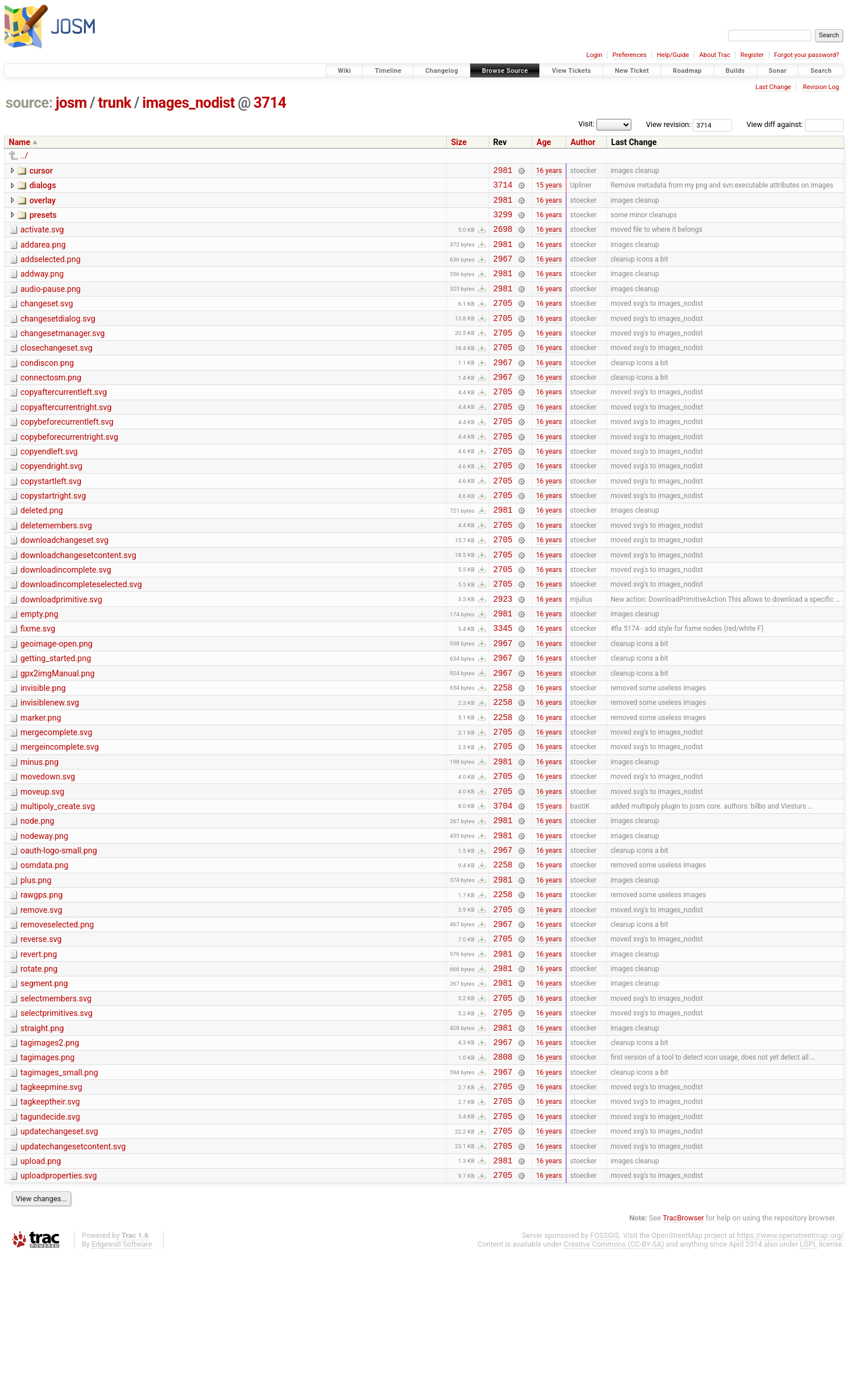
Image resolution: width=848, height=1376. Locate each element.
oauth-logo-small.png (58, 931)
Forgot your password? (806, 55)
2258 (503, 750)
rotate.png (39, 1063)
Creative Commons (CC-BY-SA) (614, 1364)
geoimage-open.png (56, 699)
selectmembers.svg (55, 1096)
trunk (114, 102)
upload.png (40, 1278)
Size (459, 142)
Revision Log (821, 87)
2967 (503, 270)
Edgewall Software (121, 1364)
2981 (503, 171)
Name (19, 142)
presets (42, 220)
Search (821, 71)
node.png (37, 897)
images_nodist (188, 102)
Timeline (387, 71)
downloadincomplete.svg (65, 617)
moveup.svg (42, 865)
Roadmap (687, 71)
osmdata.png (44, 947)
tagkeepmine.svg (51, 1195)
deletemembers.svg (56, 567)
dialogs (42, 187)
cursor (40, 170)
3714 (269, 102)
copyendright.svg (51, 501)
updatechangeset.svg (59, 1245)
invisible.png (43, 749)
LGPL (808, 1364)
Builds (735, 71)
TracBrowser (683, 1338)
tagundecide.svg (50, 1228)
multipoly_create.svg (57, 881)
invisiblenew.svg (49, 765)
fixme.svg (37, 682)
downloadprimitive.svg (61, 650)
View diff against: (795, 124)
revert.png (38, 1047)
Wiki (344, 71)
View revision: (668, 124)
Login (594, 55)
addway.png (41, 286)
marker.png (40, 782)
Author (582, 142)
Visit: (586, 123)
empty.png (39, 666)
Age (543, 142)
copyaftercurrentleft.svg (63, 418)
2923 (503, 651)
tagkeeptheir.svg (50, 1211)
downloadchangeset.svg (64, 583)
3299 (503, 221)
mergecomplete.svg (56, 798)
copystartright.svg (53, 534)
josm (71, 102)
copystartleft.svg (51, 518)
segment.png (44, 1079)
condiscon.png (47, 385)
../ (24, 155)
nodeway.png (44, 914)
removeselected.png (57, 1013)
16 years (549, 171)
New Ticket (632, 71)
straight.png (42, 1129)
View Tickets (571, 71)
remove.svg (41, 997)
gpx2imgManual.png (57, 733)
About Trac (714, 55)
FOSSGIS (604, 1356)
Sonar (778, 71)
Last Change (773, 87)
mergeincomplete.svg (59, 815)
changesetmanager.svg (62, 352)
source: (29, 102)
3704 (503, 882)
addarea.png (43, 253)
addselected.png (50, 269)
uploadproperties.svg (58, 1294)
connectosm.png (51, 402)
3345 (503, 683)
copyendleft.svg (48, 484)
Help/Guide (673, 55)
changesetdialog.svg (58, 336)
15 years (549, 188)
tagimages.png (47, 1162)
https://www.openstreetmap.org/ (790, 1356)
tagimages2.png (49, 1146)
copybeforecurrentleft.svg (67, 451)
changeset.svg (46, 319)
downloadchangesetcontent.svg (78, 600)
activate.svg (42, 236)
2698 (503, 237)
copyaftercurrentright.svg (66, 435)
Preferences (629, 55)
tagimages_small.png (59, 1179)
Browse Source (505, 71)
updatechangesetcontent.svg (73, 1261)
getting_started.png (55, 716)
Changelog (441, 71)
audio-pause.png (50, 303)
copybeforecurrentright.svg (69, 468)
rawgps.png (41, 980)
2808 (503, 1163)
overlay (42, 204)
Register (752, 55)
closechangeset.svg (56, 368)
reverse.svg (41, 1030)
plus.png (35, 964)
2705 (503, 320)
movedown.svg (47, 848)
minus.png (39, 832)
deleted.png (41, 550)
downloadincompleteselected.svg (81, 633)
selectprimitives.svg (56, 1112)
